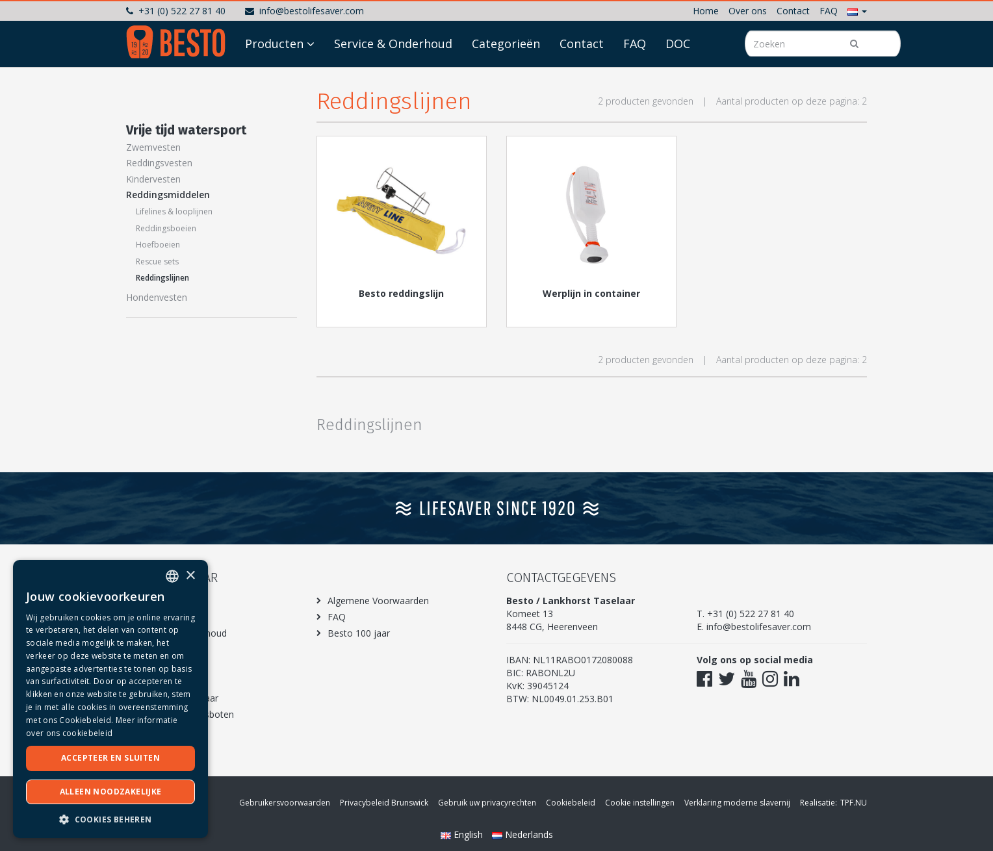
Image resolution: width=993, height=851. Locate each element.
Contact (793, 11)
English (463, 834)
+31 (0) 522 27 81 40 (176, 11)
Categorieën (506, 79)
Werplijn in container (591, 293)
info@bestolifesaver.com (304, 11)
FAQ (828, 11)
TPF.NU (853, 802)
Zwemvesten (153, 147)
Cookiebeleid (570, 802)
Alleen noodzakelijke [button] (111, 791)
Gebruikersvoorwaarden (284, 802)
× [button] (190, 576)
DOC (677, 79)
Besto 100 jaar (359, 633)
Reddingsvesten (159, 163)
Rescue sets (157, 261)
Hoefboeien (158, 244)
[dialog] (110, 699)
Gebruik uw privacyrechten (487, 802)
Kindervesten (153, 179)
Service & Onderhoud (393, 79)
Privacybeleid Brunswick (384, 802)
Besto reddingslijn (401, 293)
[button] (857, 11)
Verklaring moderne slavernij (737, 802)
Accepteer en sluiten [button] (110, 757)
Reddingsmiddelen (168, 194)
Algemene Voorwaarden (378, 600)
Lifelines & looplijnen (174, 211)
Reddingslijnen (162, 277)
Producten (274, 79)
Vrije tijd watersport (186, 130)
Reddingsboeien (166, 228)
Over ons (748, 11)
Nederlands (522, 834)
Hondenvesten (156, 297)
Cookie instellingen (640, 802)
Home (706, 11)
